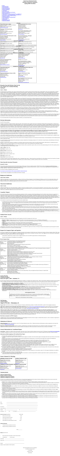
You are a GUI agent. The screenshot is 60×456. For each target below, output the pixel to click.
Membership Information (6, 19)
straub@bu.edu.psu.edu (4, 71)
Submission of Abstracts (6, 16)
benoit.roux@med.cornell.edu (4, 64)
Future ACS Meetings (5, 18)
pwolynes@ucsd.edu (21, 65)
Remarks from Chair (5, 6)
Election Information (5, 7)
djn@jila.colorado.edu (3, 34)
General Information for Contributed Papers (8, 17)
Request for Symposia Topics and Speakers (8, 12)
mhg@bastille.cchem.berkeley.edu (23, 82)
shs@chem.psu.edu (3, 77)
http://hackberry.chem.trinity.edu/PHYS (33, 308)
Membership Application (6, 20)
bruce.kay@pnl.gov (21, 34)
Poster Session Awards (5, 11)
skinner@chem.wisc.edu (4, 27)
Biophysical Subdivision (6, 8)
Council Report (4, 10)
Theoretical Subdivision (5, 9)
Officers (3, 5)
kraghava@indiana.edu (21, 71)
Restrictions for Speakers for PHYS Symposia (9, 15)
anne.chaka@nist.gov (21, 76)
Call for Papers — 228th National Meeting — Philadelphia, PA (11, 14)
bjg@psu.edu (20, 29)
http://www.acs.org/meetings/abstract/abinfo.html (37, 306)
